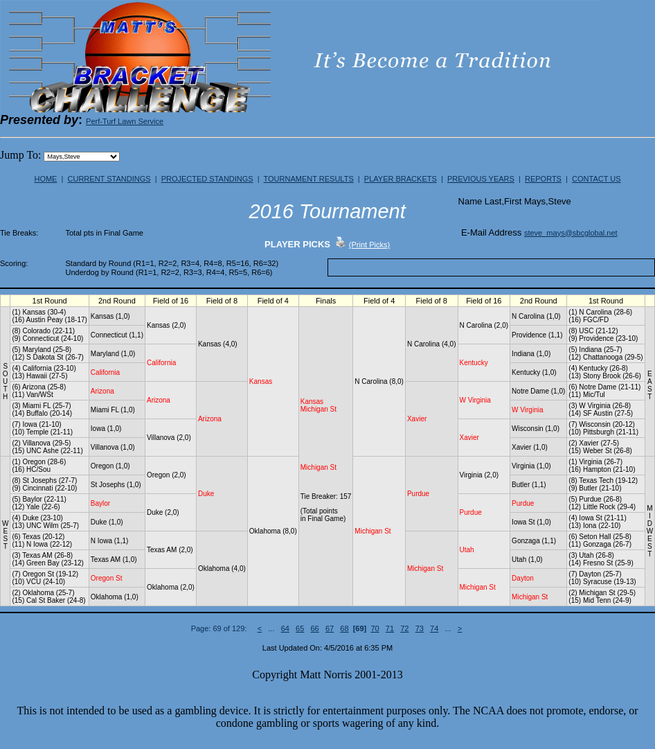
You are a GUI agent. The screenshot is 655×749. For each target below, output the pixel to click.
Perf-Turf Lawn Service (124, 121)
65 (300, 628)
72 (404, 628)
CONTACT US (596, 179)
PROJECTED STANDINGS (207, 179)
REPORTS (543, 179)
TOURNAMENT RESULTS (309, 179)
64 (285, 628)
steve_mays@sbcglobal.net (571, 233)
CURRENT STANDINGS (109, 179)
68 (344, 628)
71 (390, 628)
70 (374, 628)
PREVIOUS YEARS (480, 179)
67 (329, 628)
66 (314, 628)
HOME (45, 179)
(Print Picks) (369, 244)
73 (419, 628)
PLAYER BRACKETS (400, 179)
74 (434, 628)
